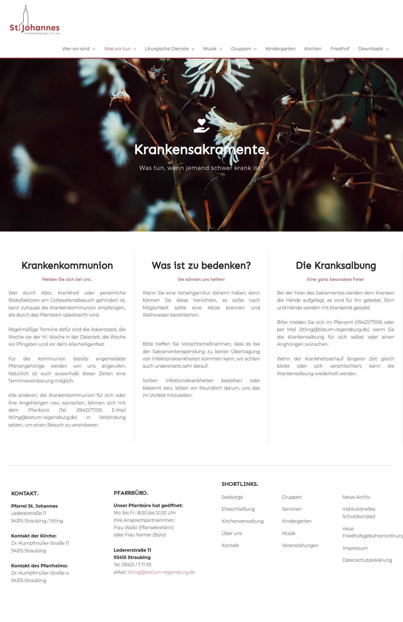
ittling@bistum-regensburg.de (161, 572)
